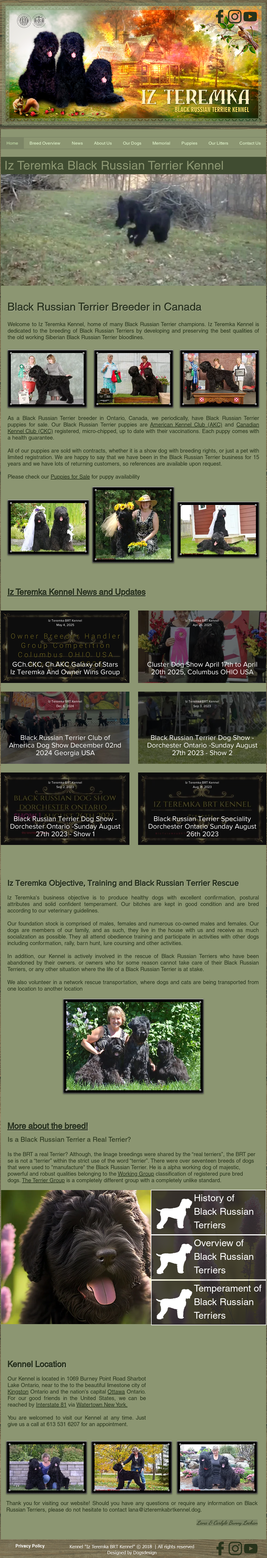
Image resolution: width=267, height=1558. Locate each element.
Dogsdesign (145, 1553)
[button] (189, 143)
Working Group (136, 1174)
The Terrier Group (43, 1180)
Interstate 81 (51, 1404)
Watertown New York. (102, 1404)
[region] (208, 1212)
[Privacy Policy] (30, 1546)
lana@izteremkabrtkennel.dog (164, 1509)
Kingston (18, 1391)
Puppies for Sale (70, 476)
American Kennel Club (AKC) (186, 424)
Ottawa (116, 1391)
